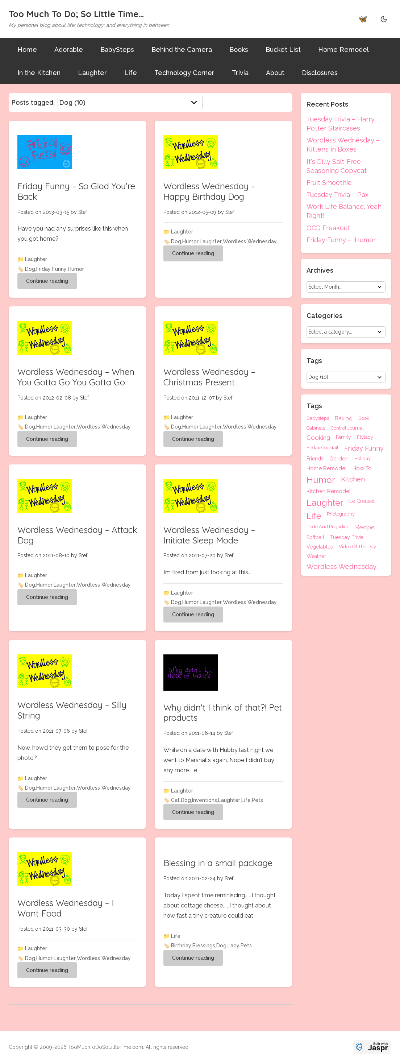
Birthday (181, 945)
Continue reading (47, 281)
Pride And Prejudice (328, 526)
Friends (315, 459)
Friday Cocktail (322, 447)
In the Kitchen (39, 72)
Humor (76, 269)
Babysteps (318, 418)
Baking (344, 418)
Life (130, 72)
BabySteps (117, 49)
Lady (233, 945)
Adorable (68, 49)
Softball (315, 537)
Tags (314, 406)
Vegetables (320, 546)
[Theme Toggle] (383, 18)
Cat (175, 800)
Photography (341, 514)
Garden (339, 459)
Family (343, 437)
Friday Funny (51, 269)
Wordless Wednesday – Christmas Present (209, 377)
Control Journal (347, 428)
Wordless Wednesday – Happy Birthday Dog (209, 191)
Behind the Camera (181, 49)
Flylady (365, 437)
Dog (30, 269)
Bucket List (283, 49)
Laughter (92, 72)
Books (238, 49)
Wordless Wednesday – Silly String (71, 710)
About (275, 72)
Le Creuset (362, 501)
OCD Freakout (328, 228)
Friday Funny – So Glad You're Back (76, 191)
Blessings (203, 945)
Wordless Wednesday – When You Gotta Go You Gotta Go (75, 377)
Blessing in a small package (217, 862)
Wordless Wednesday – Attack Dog (77, 535)
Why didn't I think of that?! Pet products (222, 712)
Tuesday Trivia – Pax (337, 194)
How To (362, 468)
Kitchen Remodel (329, 491)
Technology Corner (184, 72)
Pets (257, 800)
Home (27, 49)
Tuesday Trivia (346, 537)
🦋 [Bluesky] (362, 19)
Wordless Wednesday (250, 241)
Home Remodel (343, 49)
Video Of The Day (357, 546)
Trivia (240, 72)
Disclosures (320, 72)
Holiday (362, 458)
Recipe (365, 527)
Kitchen (353, 479)
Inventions (204, 800)
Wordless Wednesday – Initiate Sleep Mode (209, 535)
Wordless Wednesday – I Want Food (65, 908)
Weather (316, 556)
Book (363, 418)
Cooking (318, 438)
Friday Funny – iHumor (341, 240)
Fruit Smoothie (329, 182)
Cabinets (316, 428)
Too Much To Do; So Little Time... (76, 13)
